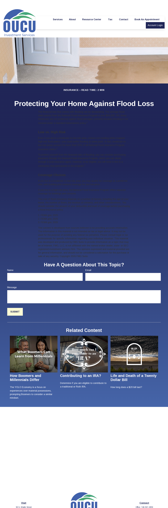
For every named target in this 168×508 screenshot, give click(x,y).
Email (88, 262)
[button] (58, 11)
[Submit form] (15, 304)
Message (12, 279)
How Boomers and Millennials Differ (25, 370)
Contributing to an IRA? (80, 368)
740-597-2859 (147, 499)
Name (10, 262)
